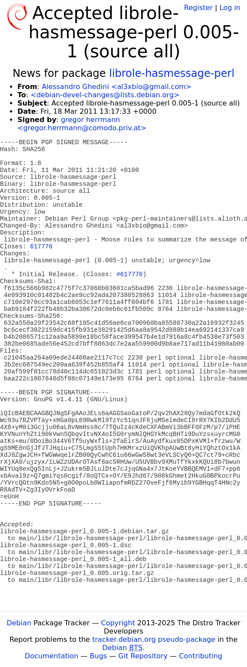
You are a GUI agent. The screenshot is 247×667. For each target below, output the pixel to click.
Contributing (201, 656)
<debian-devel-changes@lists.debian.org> (105, 95)
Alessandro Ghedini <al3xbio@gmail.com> (117, 87)
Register (198, 7)
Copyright (118, 623)
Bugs (98, 656)
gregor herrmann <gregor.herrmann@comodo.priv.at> (82, 124)
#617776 (130, 274)
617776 (41, 246)
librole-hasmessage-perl (171, 73)
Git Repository (142, 656)
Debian (19, 623)
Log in (230, 7)
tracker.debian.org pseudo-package (153, 639)
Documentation (51, 656)
